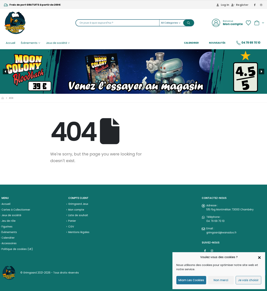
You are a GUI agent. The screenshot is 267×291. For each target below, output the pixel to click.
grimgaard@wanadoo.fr (221, 232)
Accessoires (9, 243)
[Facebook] (255, 4)
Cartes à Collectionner (15, 210)
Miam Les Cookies (191, 280)
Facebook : (205, 250)
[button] (259, 257)
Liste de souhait (78, 215)
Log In (222, 5)
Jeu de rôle (8, 221)
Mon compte (76, 210)
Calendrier (191, 43)
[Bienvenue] (227, 23)
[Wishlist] (248, 22)
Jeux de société (56, 43)
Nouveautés (217, 43)
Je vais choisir (248, 280)
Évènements (29, 43)
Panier (72, 221)
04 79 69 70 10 (248, 43)
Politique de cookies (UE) (17, 249)
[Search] (188, 23)
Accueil (10, 43)
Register (240, 5)
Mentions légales (78, 232)
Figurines (6, 226)
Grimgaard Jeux (78, 204)
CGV (71, 226)
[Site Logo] (15, 23)
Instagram (212, 250)
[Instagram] (261, 4)
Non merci (221, 280)
